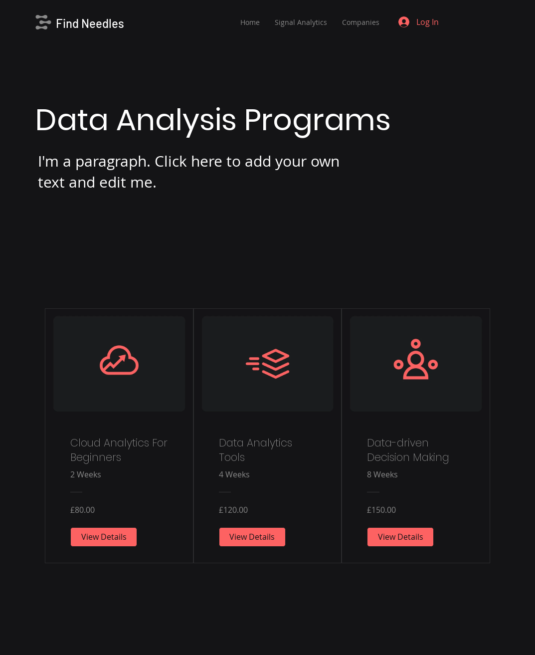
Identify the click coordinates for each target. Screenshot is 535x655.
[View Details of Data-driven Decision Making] (400, 536)
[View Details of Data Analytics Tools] (252, 536)
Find (68, 23)
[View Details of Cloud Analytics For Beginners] (103, 536)
